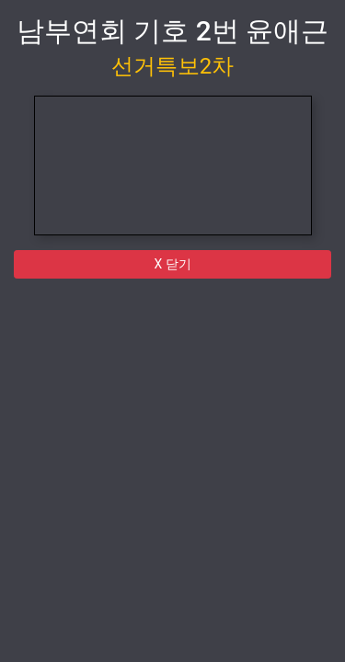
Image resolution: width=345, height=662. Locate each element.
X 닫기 (172, 264)
